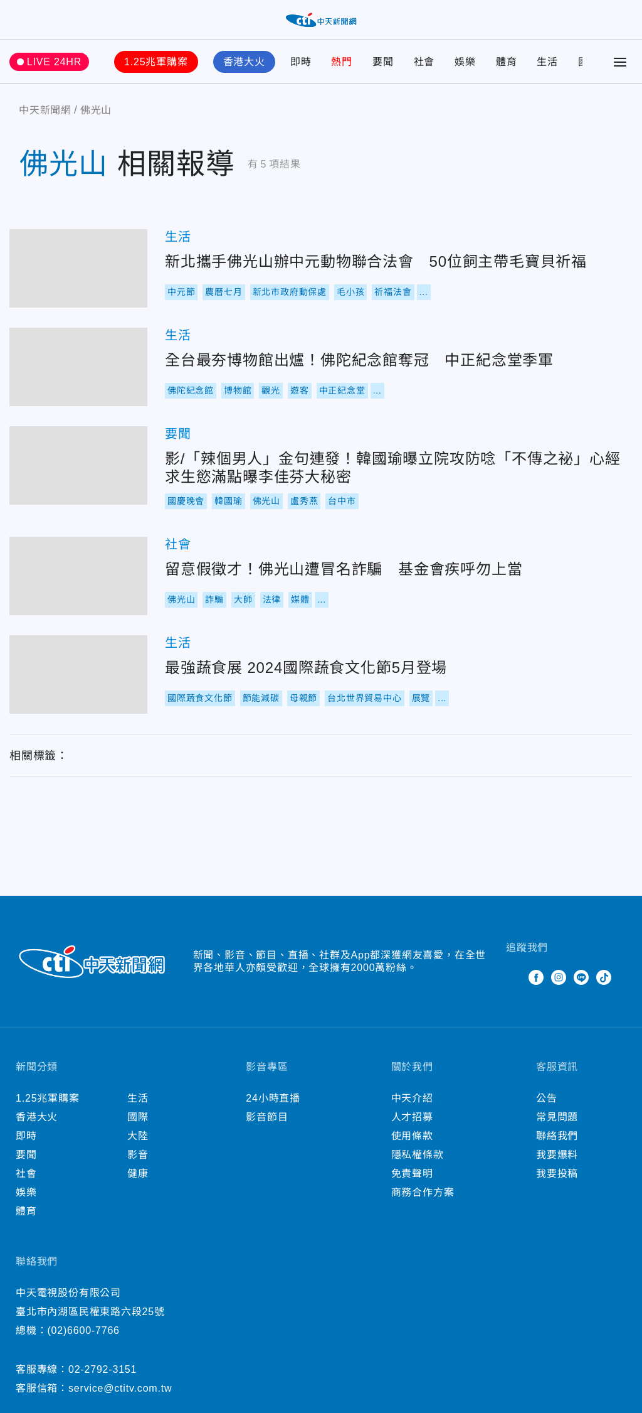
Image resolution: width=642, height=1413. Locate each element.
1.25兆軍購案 (156, 61)
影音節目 (267, 1117)
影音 (138, 1154)
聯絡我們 (557, 1136)
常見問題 (557, 1117)
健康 (138, 1173)
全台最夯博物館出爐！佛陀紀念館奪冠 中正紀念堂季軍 (78, 367)
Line (581, 977)
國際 (138, 1117)
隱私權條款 (417, 1154)
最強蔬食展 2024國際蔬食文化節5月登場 (78, 674)
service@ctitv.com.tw (120, 1388)
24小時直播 (273, 1098)
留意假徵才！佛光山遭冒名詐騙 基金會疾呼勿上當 (78, 576)
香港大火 (244, 61)
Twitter (513, 977)
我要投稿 (557, 1173)
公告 (546, 1098)
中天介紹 (412, 1098)
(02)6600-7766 (83, 1330)
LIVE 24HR (54, 61)
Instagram (558, 977)
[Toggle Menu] (620, 62)
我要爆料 (557, 1154)
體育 (506, 61)
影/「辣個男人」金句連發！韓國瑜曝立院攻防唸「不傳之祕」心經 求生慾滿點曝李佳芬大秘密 (78, 465)
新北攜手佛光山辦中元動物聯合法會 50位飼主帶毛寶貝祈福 (78, 268)
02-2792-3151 (102, 1369)
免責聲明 (412, 1173)
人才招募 (412, 1117)
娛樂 (465, 61)
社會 (424, 61)
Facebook (536, 977)
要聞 (383, 61)
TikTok (603, 977)
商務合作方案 (423, 1192)
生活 (547, 61)
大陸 (138, 1136)
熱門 (341, 61)
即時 (301, 61)
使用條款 (412, 1136)
